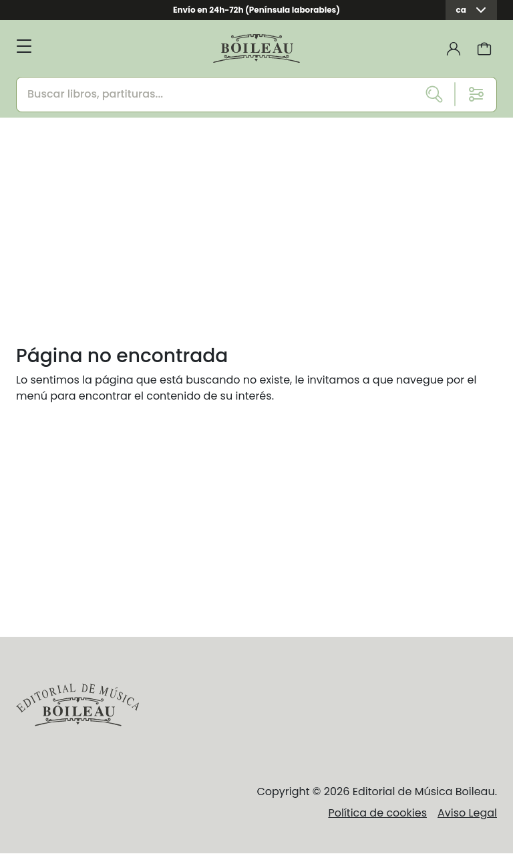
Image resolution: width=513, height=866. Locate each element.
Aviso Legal (467, 813)
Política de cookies (377, 813)
